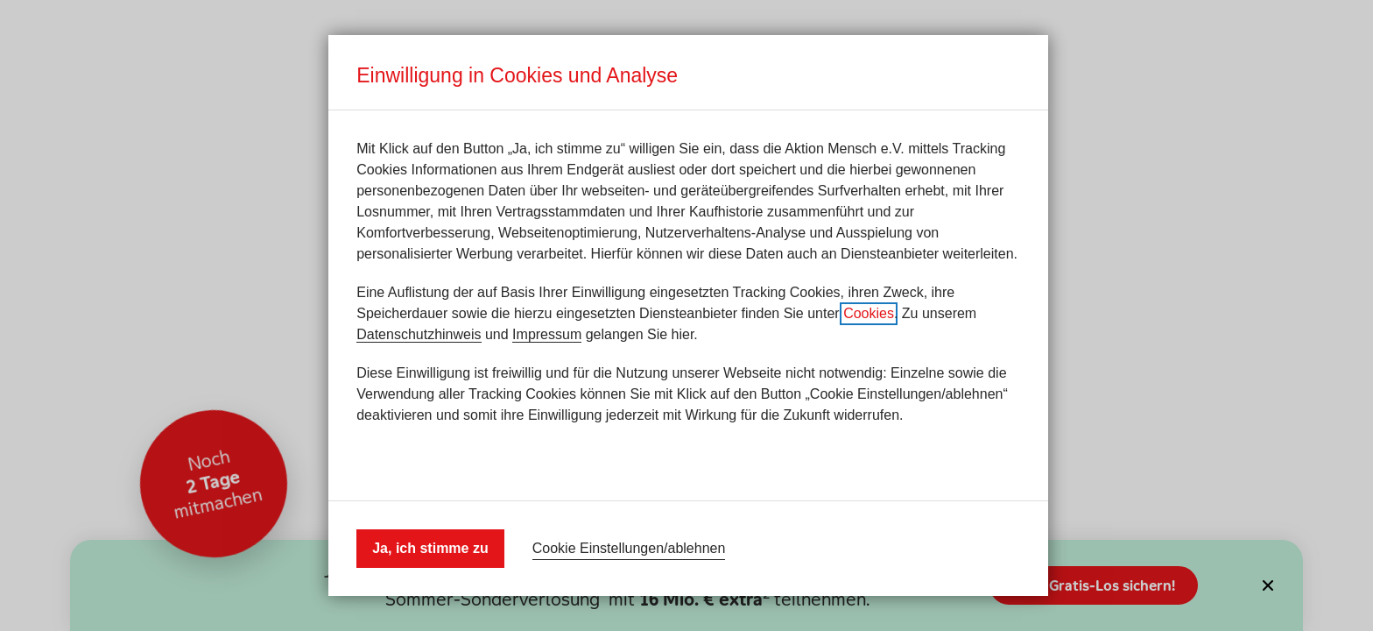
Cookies (868, 313)
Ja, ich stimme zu (430, 548)
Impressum (546, 334)
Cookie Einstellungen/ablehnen (629, 548)
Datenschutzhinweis (418, 334)
